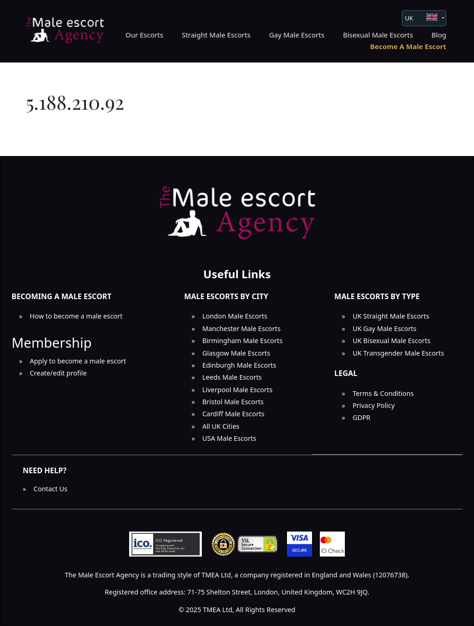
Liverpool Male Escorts (237, 389)
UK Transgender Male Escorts (398, 353)
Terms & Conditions (383, 393)
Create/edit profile (58, 373)
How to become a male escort (76, 316)
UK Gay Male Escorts (385, 328)
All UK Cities (220, 426)
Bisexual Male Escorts (378, 34)
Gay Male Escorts (296, 34)
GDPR (362, 417)
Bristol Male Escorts (233, 401)
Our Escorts (144, 34)
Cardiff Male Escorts (233, 413)
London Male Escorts (235, 316)
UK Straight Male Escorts (391, 316)
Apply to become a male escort (78, 361)
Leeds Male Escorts (232, 377)
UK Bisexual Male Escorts (391, 340)
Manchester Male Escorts (241, 328)
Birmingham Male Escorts (242, 340)
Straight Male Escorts (216, 34)
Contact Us (50, 488)
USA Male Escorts (229, 438)
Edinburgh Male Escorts (239, 365)
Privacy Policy (374, 405)
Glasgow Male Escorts (236, 353)
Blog (438, 34)
